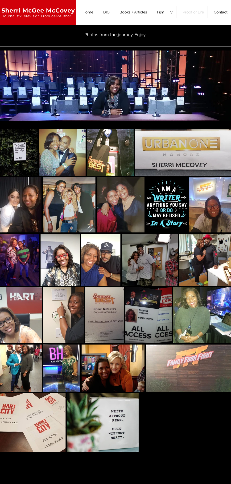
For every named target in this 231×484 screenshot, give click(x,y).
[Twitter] (221, 242)
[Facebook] (221, 232)
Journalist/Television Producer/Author (36, 16)
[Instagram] (221, 252)
